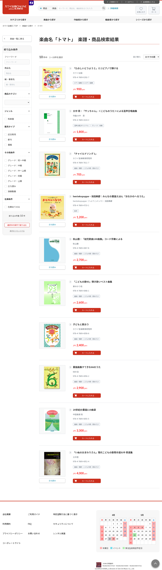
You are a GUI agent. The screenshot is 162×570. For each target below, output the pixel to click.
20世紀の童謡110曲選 (84, 409)
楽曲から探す (50, 19)
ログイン (131, 2)
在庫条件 (9, 199)
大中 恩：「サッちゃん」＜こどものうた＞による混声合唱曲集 (105, 111)
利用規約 (7, 523)
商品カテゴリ (11, 93)
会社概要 (7, 514)
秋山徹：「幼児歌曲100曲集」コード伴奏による (98, 239)
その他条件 (10, 152)
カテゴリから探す (18, 19)
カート (153, 12)
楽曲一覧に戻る (17, 38)
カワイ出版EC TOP (10, 25)
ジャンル (9, 111)
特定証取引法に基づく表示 (65, 514)
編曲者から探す (112, 19)
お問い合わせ (34, 533)
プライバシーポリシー (13, 533)
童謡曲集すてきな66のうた (87, 367)
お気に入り (141, 12)
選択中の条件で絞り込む (17, 225)
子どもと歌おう (81, 324)
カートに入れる (88, 96)
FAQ (30, 523)
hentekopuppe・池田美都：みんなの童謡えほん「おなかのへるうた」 (109, 196)
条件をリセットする (17, 231)
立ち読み (52, 96)
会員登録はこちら (149, 2)
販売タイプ (10, 126)
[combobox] (80, 8)
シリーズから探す (144, 19)
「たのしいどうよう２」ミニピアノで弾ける (95, 68)
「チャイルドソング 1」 (85, 153)
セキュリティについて (63, 523)
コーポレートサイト (12, 542)
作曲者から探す (81, 19)
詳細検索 (114, 8)
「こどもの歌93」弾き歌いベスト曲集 (92, 281)
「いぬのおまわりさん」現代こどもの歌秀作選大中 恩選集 (103, 452)
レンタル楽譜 (59, 533)
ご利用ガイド (113, 2)
